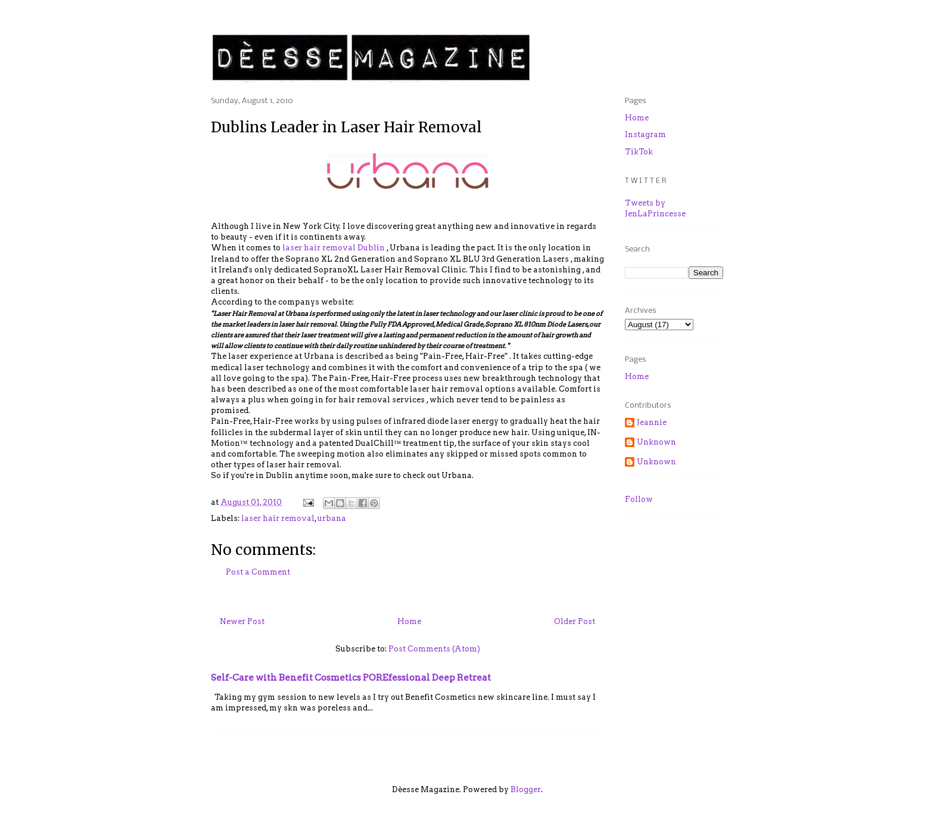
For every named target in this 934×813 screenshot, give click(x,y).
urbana (331, 518)
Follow (639, 499)
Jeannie (652, 422)
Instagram (645, 134)
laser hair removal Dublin (333, 247)
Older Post (574, 621)
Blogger (525, 789)
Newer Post (242, 621)
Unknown (656, 441)
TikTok (639, 151)
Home (409, 621)
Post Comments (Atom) (434, 648)
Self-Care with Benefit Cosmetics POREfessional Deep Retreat (351, 677)
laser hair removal (278, 518)
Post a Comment (258, 571)
